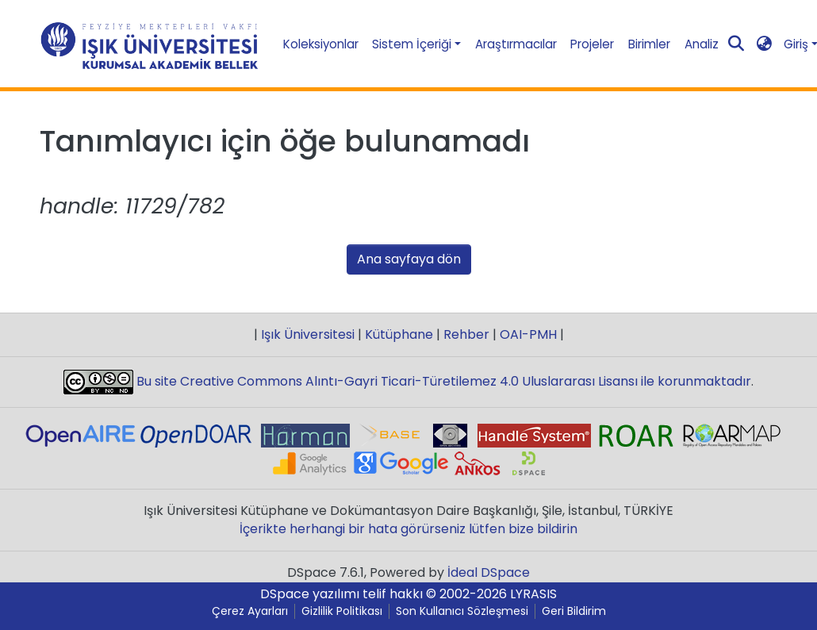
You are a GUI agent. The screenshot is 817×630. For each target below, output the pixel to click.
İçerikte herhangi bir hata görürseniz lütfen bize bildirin (408, 529)
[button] (763, 44)
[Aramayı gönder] (736, 44)
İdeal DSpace (488, 572)
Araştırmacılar (516, 44)
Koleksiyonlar (321, 44)
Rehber (466, 334)
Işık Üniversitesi (308, 334)
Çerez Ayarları (250, 611)
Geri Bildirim (574, 611)
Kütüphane (399, 334)
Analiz (702, 44)
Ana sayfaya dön (409, 259)
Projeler (592, 44)
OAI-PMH (528, 334)
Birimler (649, 44)
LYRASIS (533, 594)
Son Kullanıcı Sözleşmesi (462, 611)
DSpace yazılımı (309, 594)
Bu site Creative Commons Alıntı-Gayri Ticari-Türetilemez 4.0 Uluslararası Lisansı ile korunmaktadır (442, 381)
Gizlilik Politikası (341, 611)
